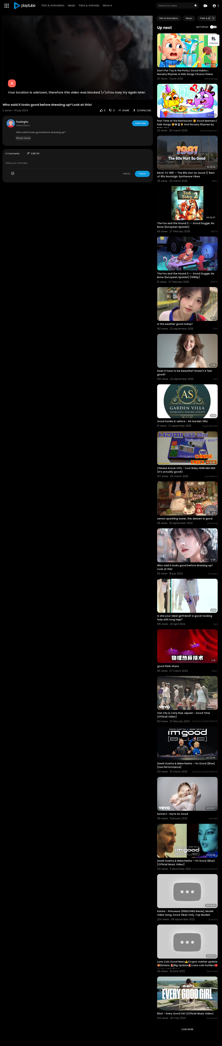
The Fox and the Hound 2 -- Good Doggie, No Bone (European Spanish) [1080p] (185, 275)
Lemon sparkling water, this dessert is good (184, 518)
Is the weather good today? (175, 324)
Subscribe (140, 123)
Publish (142, 173)
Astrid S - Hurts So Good (172, 814)
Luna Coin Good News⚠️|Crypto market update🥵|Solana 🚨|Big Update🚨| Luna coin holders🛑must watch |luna (187, 965)
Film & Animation (52, 5)
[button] (215, 6)
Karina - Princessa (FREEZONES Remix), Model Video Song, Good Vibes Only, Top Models (185, 913)
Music (71, 5)
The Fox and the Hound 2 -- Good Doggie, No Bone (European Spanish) (185, 225)
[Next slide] (213, 18)
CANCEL (126, 173)
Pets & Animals (89, 5)
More (107, 5)
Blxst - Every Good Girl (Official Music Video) (185, 1013)
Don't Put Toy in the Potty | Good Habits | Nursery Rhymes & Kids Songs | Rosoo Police (185, 72)
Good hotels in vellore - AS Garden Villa (182, 421)
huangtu (22, 122)
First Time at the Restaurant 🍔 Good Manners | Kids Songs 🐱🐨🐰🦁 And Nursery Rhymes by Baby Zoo (187, 124)
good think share (168, 666)
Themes (213, 40)
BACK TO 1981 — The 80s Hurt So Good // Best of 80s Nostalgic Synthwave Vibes (186, 174)
